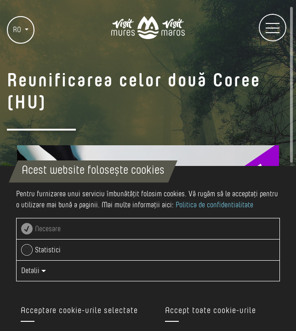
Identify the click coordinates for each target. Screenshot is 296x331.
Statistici (48, 250)
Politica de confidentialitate (214, 205)
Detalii (33, 270)
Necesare (48, 229)
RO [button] (18, 30)
